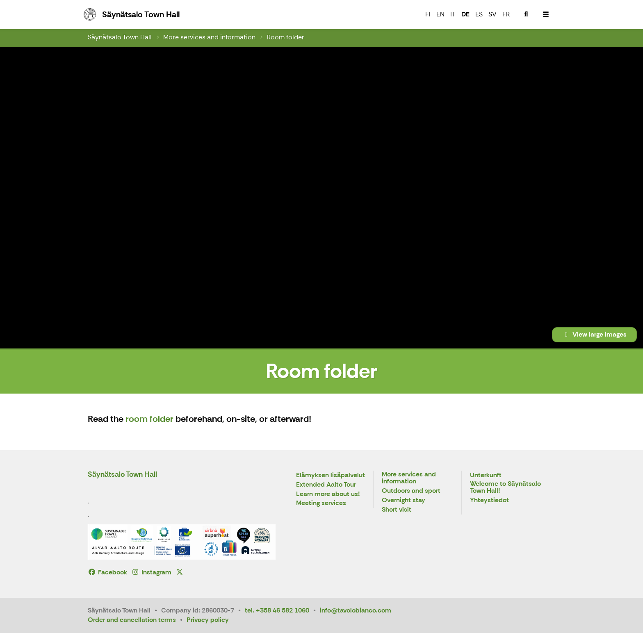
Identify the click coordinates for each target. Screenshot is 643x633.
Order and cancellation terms (132, 619)
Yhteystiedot (489, 500)
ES (479, 14)
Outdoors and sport (411, 491)
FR (506, 14)
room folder (149, 419)
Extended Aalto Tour (326, 485)
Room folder (285, 37)
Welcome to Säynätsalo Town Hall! (505, 487)
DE (465, 14)
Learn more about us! (328, 494)
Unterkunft (486, 475)
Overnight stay (403, 500)
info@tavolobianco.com (355, 610)
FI (428, 14)
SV (492, 14)
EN (440, 14)
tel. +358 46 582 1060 (277, 610)
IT (453, 14)
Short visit (396, 510)
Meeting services (321, 503)
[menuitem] (526, 14)
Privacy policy (208, 619)
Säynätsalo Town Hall (120, 37)
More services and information (209, 37)
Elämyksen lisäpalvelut (330, 475)
